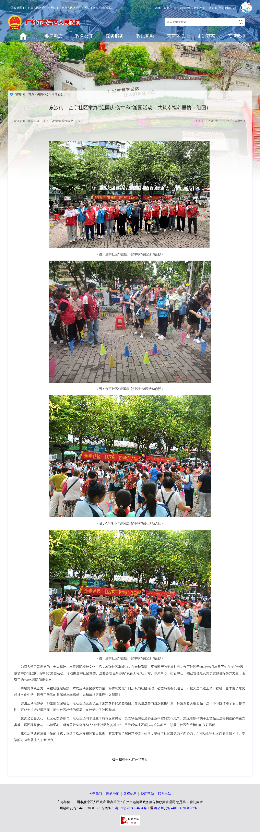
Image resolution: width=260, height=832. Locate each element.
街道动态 (57, 94)
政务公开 (84, 36)
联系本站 (164, 793)
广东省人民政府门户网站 (40, 7)
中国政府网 (15, 7)
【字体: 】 (219, 121)
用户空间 (199, 8)
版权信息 (130, 793)
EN (174, 8)
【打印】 (198, 120)
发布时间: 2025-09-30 (27, 120)
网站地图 (112, 793)
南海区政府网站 (103, 7)
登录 (211, 8)
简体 (158, 8)
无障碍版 (185, 8)
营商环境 (176, 36)
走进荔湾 (206, 36)
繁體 (166, 8)
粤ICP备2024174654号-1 (132, 808)
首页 (31, 94)
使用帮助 (147, 793)
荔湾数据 (237, 36)
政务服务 (115, 36)
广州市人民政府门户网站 (74, 7)
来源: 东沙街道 (52, 120)
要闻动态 (54, 36)
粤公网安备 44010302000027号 (175, 808)
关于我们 (95, 793)
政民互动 (145, 36)
